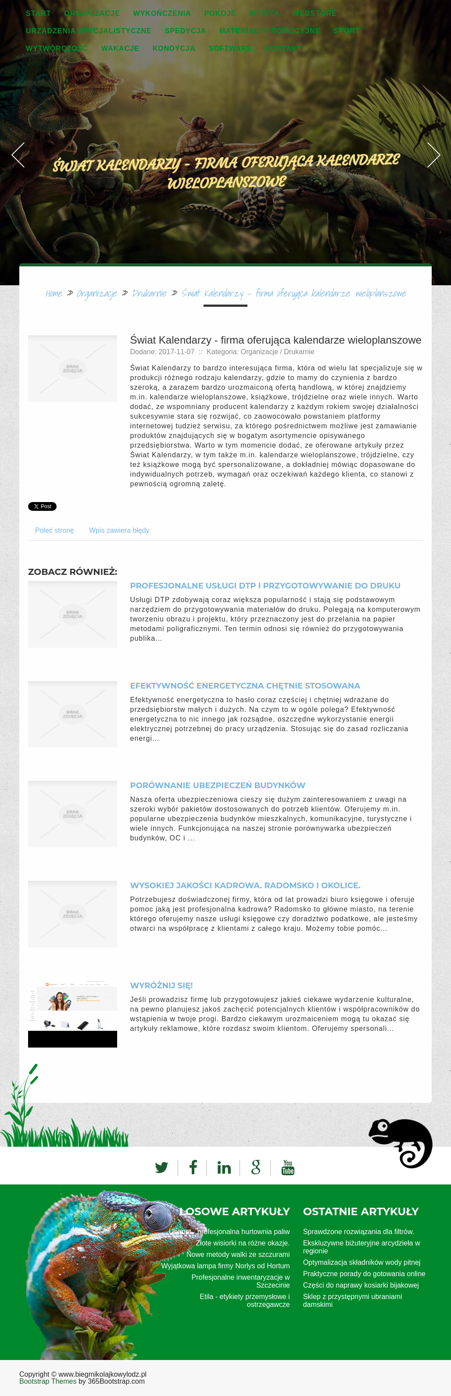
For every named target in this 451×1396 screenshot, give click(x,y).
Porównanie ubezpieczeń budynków (218, 785)
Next (433, 134)
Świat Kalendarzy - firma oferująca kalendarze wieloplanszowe (293, 293)
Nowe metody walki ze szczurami (238, 1254)
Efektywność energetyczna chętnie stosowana (245, 686)
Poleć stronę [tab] (54, 530)
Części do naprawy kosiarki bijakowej (361, 1285)
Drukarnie (149, 293)
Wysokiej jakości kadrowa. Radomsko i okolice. (245, 885)
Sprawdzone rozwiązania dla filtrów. (358, 1231)
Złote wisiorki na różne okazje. (243, 1243)
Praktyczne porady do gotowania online (364, 1274)
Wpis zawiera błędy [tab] (119, 530)
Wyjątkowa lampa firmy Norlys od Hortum (225, 1266)
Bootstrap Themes (47, 1381)
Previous (18, 134)
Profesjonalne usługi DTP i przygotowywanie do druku (265, 586)
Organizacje (97, 293)
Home (53, 293)
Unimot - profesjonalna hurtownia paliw (229, 1231)
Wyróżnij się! (161, 985)
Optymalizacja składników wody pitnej (362, 1262)
